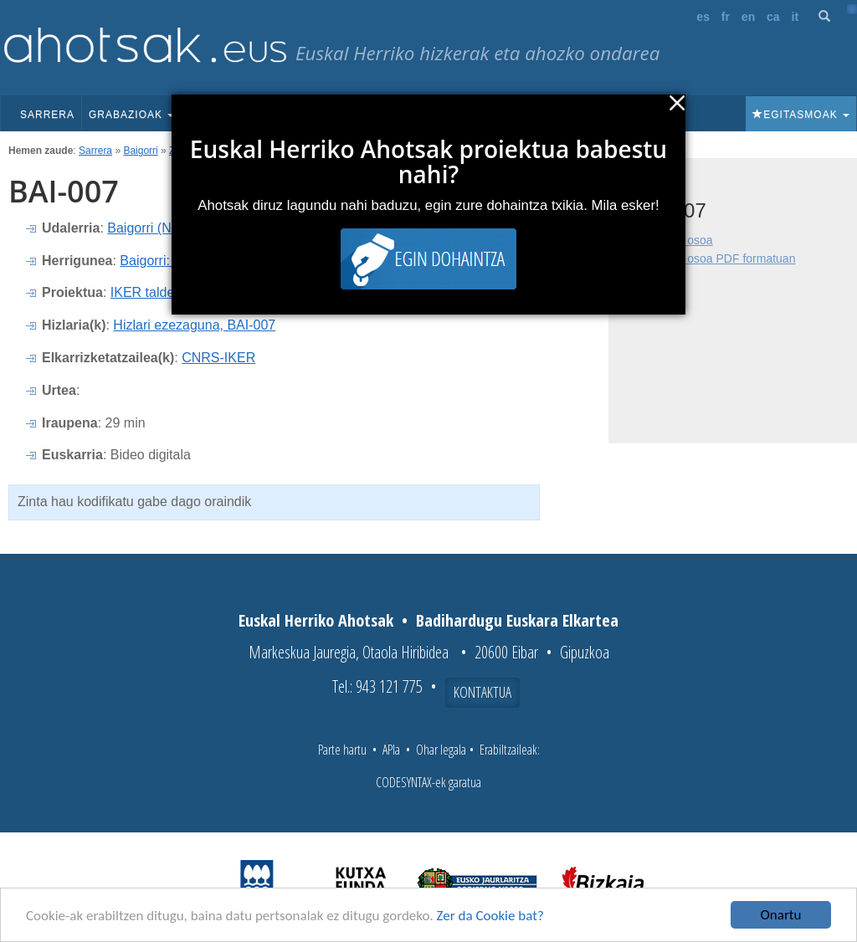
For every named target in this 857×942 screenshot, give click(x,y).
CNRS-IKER (218, 358)
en (748, 16)
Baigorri (140, 150)
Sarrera (47, 114)
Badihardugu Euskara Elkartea (517, 620)
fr (725, 16)
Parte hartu (342, 749)
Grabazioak (131, 114)
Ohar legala (441, 749)
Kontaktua (482, 692)
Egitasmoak (800, 114)
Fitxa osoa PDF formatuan (727, 258)
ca (773, 16)
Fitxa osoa (686, 240)
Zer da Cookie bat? (490, 915)
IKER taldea (146, 292)
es (703, 16)
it (795, 16)
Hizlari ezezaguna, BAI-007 (194, 325)
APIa (391, 749)
